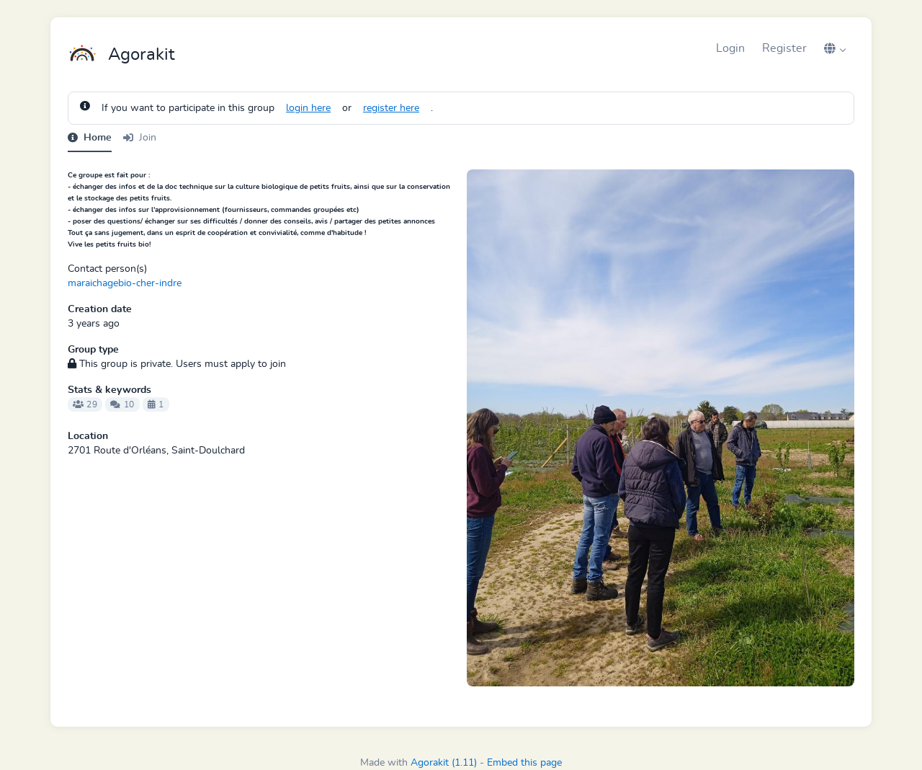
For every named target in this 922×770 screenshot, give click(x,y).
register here (391, 108)
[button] (834, 48)
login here (308, 108)
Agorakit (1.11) (444, 763)
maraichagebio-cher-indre (125, 283)
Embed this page (524, 763)
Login (730, 48)
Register (784, 48)
